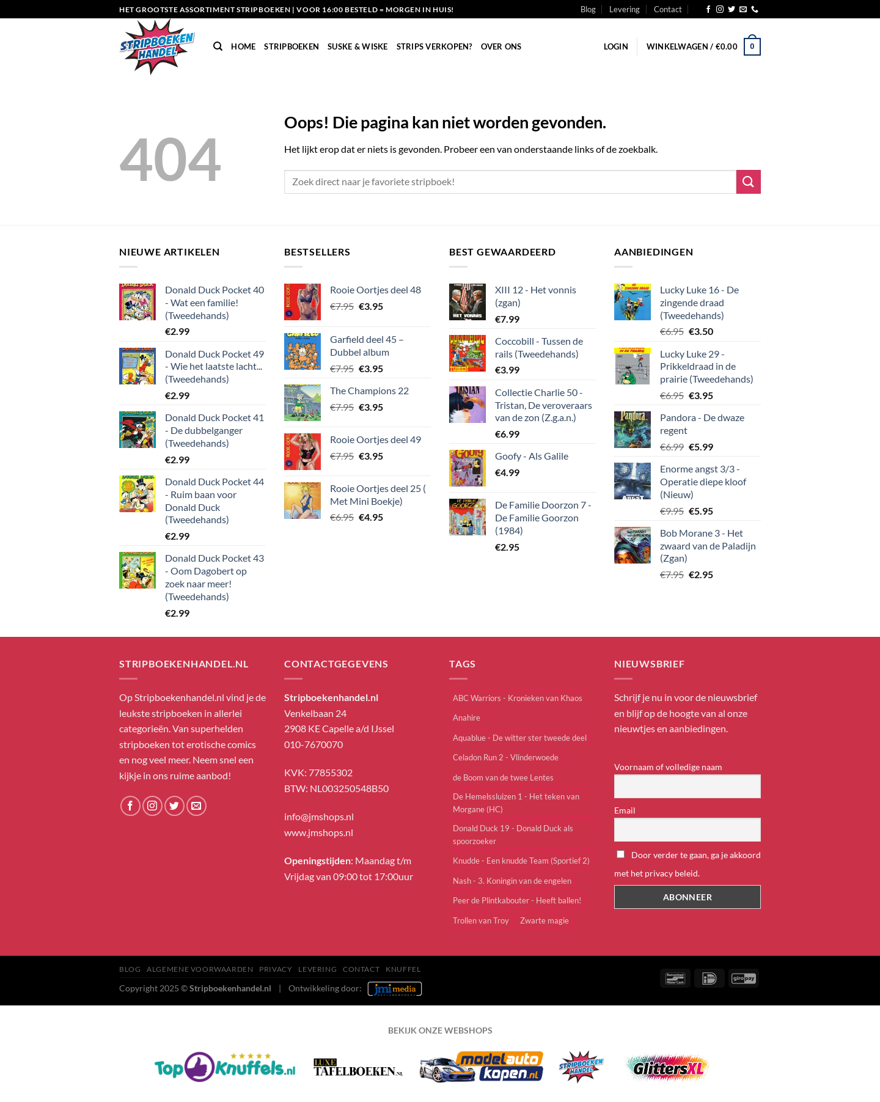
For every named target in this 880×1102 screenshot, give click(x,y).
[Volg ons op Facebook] (708, 10)
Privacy (275, 969)
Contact (668, 9)
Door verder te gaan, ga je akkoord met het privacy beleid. (687, 864)
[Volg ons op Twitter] (731, 10)
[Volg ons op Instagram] (720, 10)
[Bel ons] (754, 10)
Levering (624, 9)
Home (243, 46)
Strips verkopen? (434, 46)
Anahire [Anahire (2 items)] (466, 717)
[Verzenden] (748, 182)
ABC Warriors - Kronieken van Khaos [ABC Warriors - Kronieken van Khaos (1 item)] (517, 698)
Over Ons (501, 46)
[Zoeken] (217, 46)
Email (625, 810)
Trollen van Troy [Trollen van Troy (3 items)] (481, 920)
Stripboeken (291, 46)
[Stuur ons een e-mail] (743, 10)
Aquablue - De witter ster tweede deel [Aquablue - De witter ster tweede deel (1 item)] (520, 738)
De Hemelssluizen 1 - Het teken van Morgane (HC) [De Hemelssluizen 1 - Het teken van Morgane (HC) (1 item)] (516, 803)
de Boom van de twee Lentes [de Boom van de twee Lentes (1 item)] (503, 777)
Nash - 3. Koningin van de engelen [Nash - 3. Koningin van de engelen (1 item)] (512, 881)
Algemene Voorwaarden (200, 969)
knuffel (403, 969)
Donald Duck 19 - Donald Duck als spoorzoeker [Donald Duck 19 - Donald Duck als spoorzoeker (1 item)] (513, 834)
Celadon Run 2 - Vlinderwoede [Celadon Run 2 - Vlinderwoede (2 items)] (506, 757)
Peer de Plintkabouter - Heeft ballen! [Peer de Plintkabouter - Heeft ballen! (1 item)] (517, 900)
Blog (588, 9)
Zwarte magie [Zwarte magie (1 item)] (544, 920)
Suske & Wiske (357, 46)
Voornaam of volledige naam (668, 767)
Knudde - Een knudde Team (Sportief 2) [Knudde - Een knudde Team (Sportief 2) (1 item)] (521, 860)
